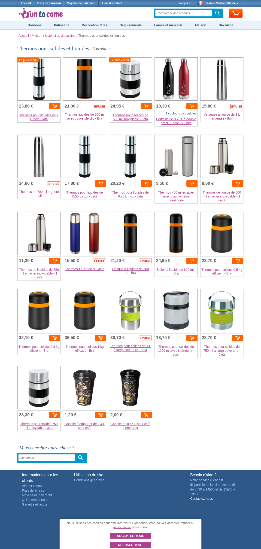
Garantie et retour (34, 504)
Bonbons (34, 25)
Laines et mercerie (168, 25)
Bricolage (226, 25)
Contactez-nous (201, 498)
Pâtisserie (61, 25)
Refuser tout (130, 545)
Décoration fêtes (94, 25)
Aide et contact (111, 3)
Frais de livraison (49, 3)
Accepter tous (130, 536)
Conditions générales (89, 480)
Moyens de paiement (81, 3)
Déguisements (131, 25)
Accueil (26, 3)
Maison (200, 25)
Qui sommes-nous (35, 500)
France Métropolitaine (218, 3)
